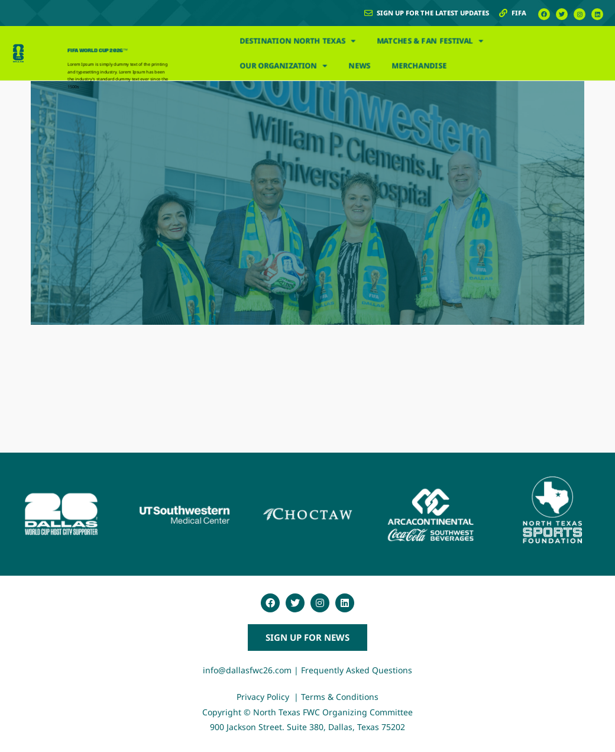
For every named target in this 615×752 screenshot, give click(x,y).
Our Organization (283, 66)
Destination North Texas (297, 41)
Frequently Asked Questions (356, 670)
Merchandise (419, 65)
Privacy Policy (264, 696)
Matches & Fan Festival (430, 41)
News (359, 65)
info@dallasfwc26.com (247, 670)
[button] (307, 637)
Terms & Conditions (339, 696)
